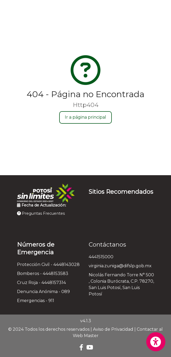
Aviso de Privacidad (113, 329)
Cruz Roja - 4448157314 (41, 282)
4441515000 (101, 256)
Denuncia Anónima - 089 (43, 291)
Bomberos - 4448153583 (42, 273)
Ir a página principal (85, 117)
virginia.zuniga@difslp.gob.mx (120, 265)
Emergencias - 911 (35, 300)
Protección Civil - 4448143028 (48, 264)
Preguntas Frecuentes (41, 213)
